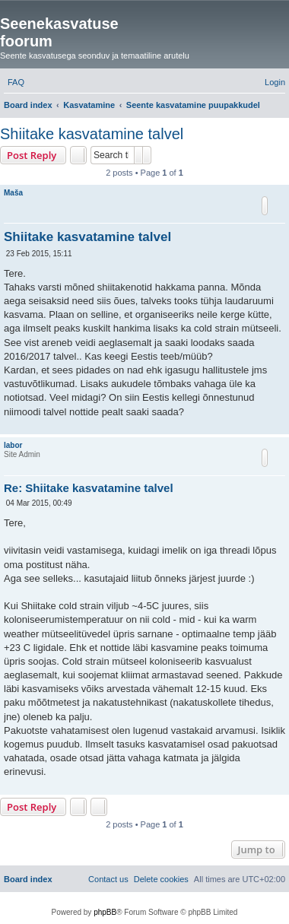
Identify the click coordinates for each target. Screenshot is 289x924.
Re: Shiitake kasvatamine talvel (88, 487)
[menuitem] (16, 82)
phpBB (105, 912)
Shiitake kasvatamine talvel (91, 133)
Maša (13, 193)
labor (13, 445)
